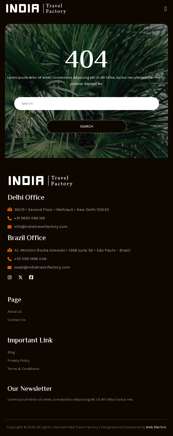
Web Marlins (156, 427)
